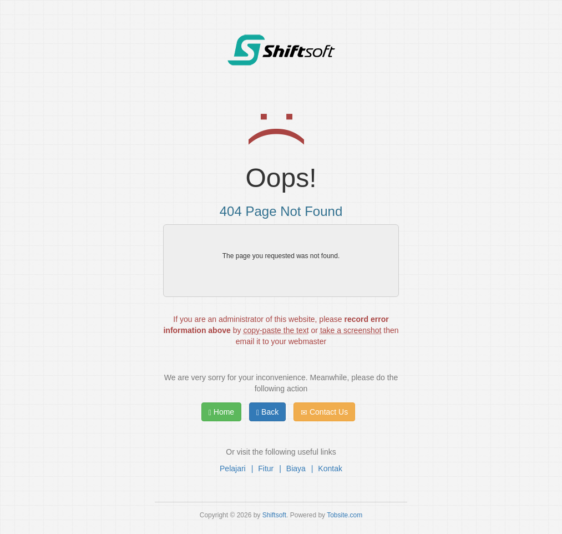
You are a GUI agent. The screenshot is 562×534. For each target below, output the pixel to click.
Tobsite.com (344, 515)
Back (267, 412)
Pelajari (233, 468)
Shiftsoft (274, 515)
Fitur (266, 468)
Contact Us (324, 412)
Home (221, 412)
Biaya (296, 468)
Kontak (330, 468)
